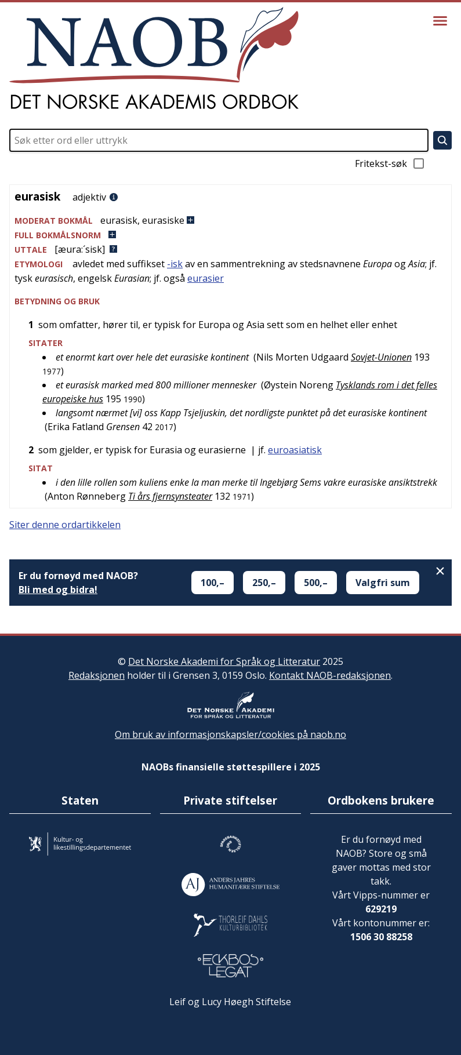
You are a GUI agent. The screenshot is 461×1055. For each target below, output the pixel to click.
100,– (212, 582)
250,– (264, 582)
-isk (175, 263)
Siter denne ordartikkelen (65, 524)
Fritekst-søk (390, 163)
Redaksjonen (96, 675)
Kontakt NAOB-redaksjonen (330, 675)
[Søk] (442, 140)
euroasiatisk (295, 449)
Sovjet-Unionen (381, 357)
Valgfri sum (382, 582)
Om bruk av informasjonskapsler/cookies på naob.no (230, 734)
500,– (316, 582)
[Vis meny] (440, 21)
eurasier (205, 278)
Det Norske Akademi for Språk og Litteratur (224, 661)
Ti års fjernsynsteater (170, 496)
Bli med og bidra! (58, 589)
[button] (230, 220)
